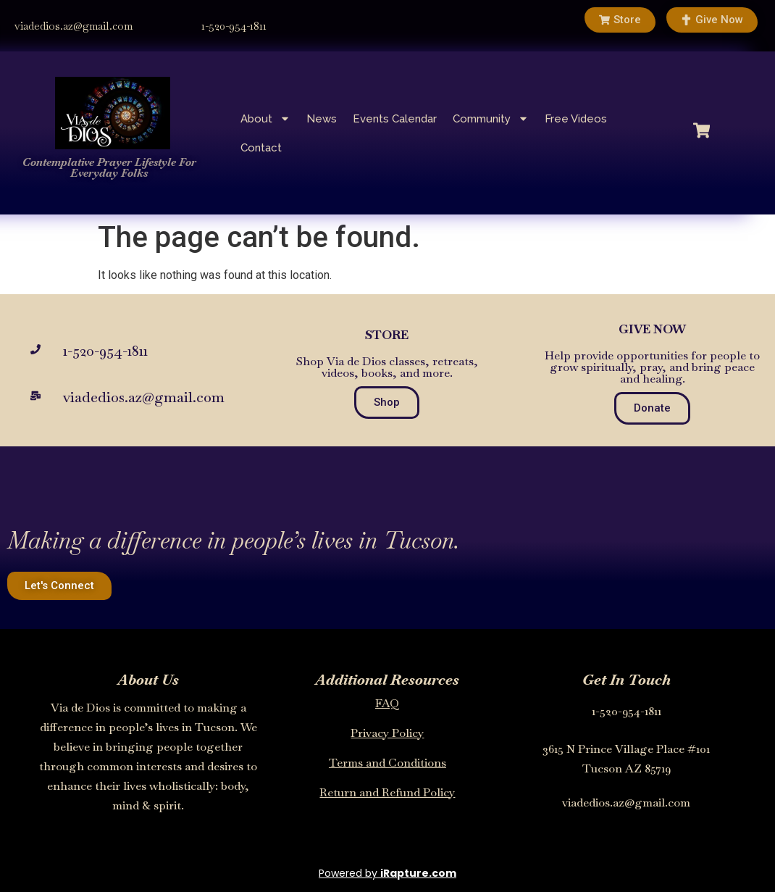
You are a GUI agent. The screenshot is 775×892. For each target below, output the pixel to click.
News (321, 118)
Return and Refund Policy (387, 792)
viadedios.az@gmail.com (73, 26)
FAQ (387, 703)
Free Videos (576, 118)
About (265, 118)
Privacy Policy (387, 733)
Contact (261, 147)
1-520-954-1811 (234, 26)
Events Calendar (395, 118)
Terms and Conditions (387, 762)
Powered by (387, 873)
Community (491, 118)
